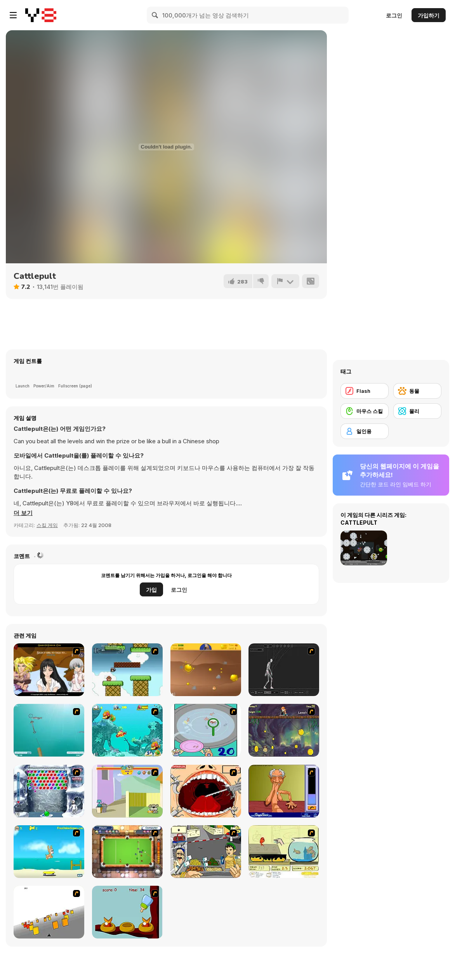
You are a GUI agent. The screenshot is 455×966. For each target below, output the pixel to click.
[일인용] (364, 431)
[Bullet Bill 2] (127, 669)
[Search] (155, 15)
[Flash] (364, 391)
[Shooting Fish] (49, 730)
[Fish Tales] (127, 730)
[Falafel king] (205, 851)
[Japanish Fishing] (205, 730)
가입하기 (428, 15)
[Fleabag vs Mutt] (127, 791)
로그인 (394, 15)
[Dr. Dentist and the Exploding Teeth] (205, 791)
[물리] (417, 411)
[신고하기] (285, 281)
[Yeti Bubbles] (49, 791)
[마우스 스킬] (364, 411)
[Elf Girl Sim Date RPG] (49, 669)
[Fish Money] (283, 730)
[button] (23, 513)
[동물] (417, 391)
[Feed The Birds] (127, 912)
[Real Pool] (127, 851)
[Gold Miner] (205, 669)
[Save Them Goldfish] (283, 851)
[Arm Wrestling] (283, 791)
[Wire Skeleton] (283, 669)
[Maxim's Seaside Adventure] (49, 851)
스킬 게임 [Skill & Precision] (47, 525)
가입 (151, 589)
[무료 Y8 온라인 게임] (41, 15)
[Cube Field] (49, 912)
